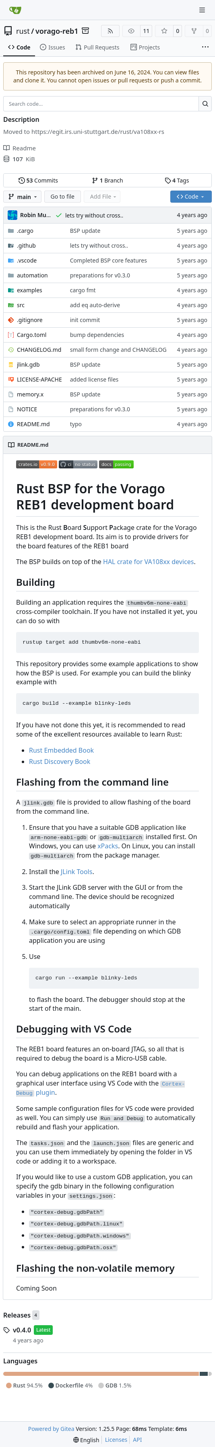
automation (32, 275)
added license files (94, 379)
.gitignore (30, 320)
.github (26, 245)
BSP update (85, 230)
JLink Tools (76, 871)
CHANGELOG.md (39, 349)
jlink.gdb (28, 364)
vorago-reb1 (57, 31)
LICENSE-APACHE (39, 379)
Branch (107, 180)
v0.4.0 (22, 1330)
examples (29, 290)
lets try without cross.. (94, 215)
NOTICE (27, 409)
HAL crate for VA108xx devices (148, 561)
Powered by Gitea (51, 1429)
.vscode (27, 260)
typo (76, 424)
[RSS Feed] (110, 31)
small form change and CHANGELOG (118, 349)
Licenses (116, 1439)
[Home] (15, 10)
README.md (33, 424)
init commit (85, 320)
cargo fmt (83, 290)
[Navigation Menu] (203, 9)
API (137, 1439)
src (21, 305)
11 (146, 31)
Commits (38, 180)
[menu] (86, 1440)
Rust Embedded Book (61, 750)
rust (23, 31)
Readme (19, 148)
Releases (17, 1315)
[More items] (205, 47)
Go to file (62, 196)
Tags (177, 180)
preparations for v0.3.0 (100, 275)
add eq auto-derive (95, 305)
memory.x (30, 394)
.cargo (25, 230)
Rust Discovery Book (59, 761)
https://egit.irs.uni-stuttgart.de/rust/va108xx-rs (97, 131)
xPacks (107, 846)
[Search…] (205, 103)
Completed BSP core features (108, 260)
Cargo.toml (31, 335)
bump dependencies (97, 335)
